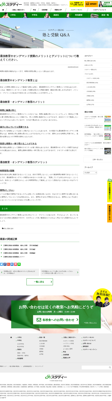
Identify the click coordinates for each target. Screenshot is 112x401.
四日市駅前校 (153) (92, 82)
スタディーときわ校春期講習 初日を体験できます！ (98, 143)
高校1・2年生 (21, 353)
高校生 (56, 15)
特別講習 (78, 15)
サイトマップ (39, 366)
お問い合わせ (87, 343)
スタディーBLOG (76, 10)
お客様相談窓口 (27, 366)
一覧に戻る (39, 282)
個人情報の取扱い (15, 366)
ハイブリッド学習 (68, 343)
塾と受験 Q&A (8, 228)
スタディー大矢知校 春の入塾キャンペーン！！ (94, 117)
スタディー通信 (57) (91, 69)
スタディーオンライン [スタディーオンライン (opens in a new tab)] (90, 349)
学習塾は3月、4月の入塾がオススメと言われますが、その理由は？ (19, 272)
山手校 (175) (90, 104)
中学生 (34, 15)
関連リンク (3, 366)
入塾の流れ (66, 346)
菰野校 (41, 351)
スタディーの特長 (68, 341)
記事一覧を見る (98, 159)
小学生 (13, 15)
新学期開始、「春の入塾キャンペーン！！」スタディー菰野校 (94, 135)
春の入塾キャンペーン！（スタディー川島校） (94, 149)
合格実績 (44, 10)
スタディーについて (99, 10)
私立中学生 (20, 346)
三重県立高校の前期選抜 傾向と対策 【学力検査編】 (21, 245)
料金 (34, 10)
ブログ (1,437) (89, 74)
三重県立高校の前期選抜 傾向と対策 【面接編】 (19, 253)
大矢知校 (42, 346)
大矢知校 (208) (91, 91)
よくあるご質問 (67, 349)
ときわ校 (42, 343)
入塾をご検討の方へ (18, 10)
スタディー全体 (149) (93, 78)
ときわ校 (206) (91, 87)
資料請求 (93, 4)
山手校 (41, 354)
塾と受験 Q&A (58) (90, 61)
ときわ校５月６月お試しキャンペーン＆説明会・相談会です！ (94, 126)
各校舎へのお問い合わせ (78, 4)
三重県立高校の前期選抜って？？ (14, 257)
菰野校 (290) (90, 100)
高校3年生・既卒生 (23, 355)
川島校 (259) (90, 96)
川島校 (41, 349)
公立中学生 (20, 344)
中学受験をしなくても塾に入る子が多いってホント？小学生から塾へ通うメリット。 (57, 272)
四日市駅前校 (43, 341)
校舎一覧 (105, 15)
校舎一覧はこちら (91, 322)
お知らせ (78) (89, 65)
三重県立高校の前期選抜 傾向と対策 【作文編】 (19, 249)
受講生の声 (58, 10)
